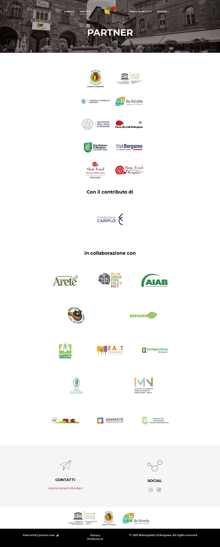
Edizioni (162, 11)
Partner (85, 11)
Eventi (68, 11)
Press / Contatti (141, 11)
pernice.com (46, 535)
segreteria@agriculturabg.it (65, 488)
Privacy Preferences (95, 537)
